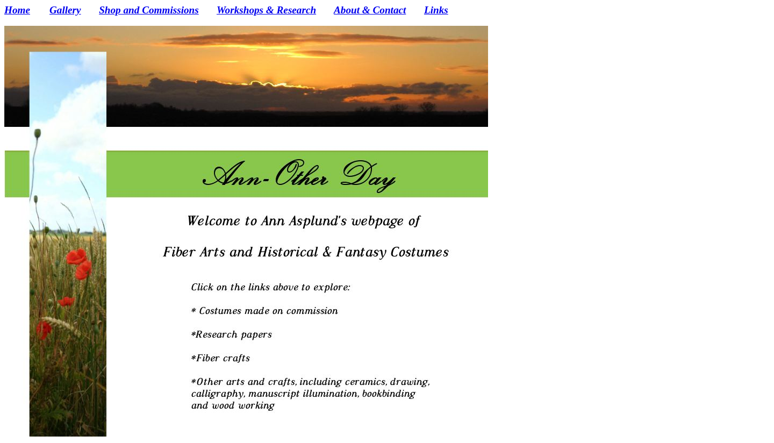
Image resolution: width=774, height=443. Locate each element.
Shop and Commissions (149, 10)
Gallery (65, 10)
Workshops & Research (266, 10)
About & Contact (370, 10)
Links (436, 10)
